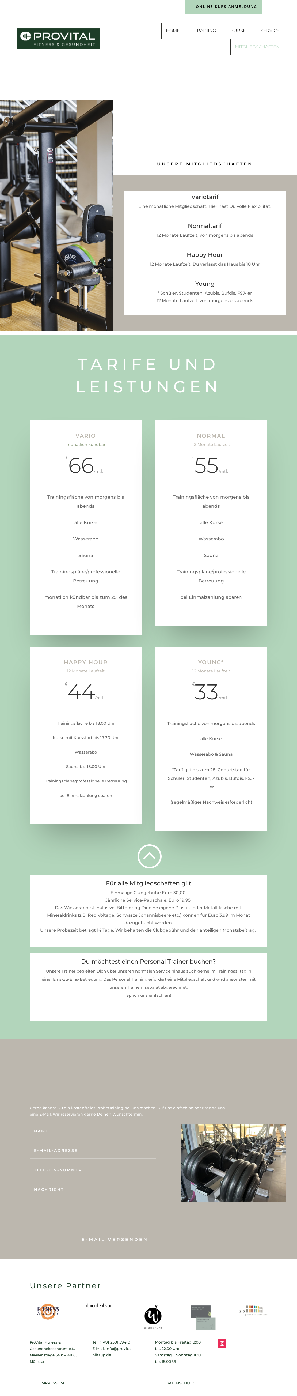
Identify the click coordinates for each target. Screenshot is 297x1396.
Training (205, 30)
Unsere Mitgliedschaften (205, 164)
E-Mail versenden (115, 1239)
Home (173, 30)
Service (270, 30)
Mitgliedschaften (257, 46)
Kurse (238, 30)
